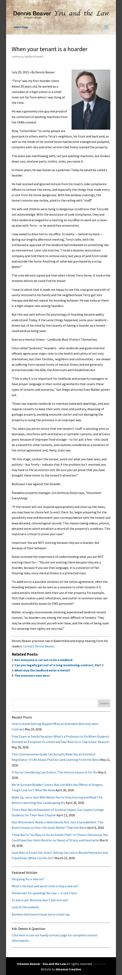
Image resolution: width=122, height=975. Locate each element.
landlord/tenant (34, 56)
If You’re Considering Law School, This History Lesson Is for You (54, 772)
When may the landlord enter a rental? (42, 670)
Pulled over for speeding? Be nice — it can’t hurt (44, 893)
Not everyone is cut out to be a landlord (43, 660)
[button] (106, 27)
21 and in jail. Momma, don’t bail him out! (40, 900)
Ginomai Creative (68, 969)
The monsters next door (32, 675)
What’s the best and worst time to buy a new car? (45, 886)
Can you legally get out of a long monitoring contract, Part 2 (58, 665)
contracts (17, 56)
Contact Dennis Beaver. (39, 646)
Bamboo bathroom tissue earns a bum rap (41, 914)
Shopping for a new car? (28, 879)
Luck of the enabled (25, 907)
